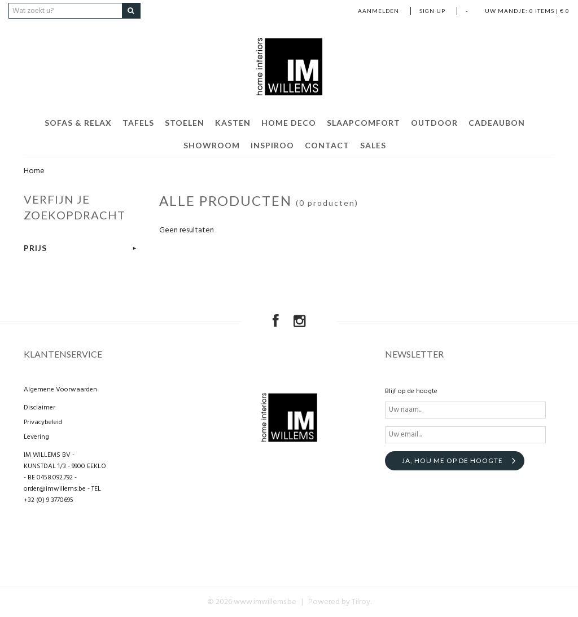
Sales (373, 145)
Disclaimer (39, 407)
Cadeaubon (496, 122)
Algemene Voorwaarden (60, 389)
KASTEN (233, 122)
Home (34, 171)
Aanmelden (378, 10)
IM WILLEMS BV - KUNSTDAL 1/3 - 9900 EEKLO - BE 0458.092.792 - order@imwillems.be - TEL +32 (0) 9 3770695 (65, 477)
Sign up (432, 10)
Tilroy (361, 602)
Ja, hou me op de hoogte (452, 460)
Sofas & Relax (78, 122)
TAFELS (138, 122)
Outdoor (434, 122)
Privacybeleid (43, 422)
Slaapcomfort (363, 122)
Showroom (211, 145)
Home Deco (288, 122)
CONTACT (327, 145)
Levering (36, 437)
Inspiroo (272, 145)
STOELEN (184, 122)
